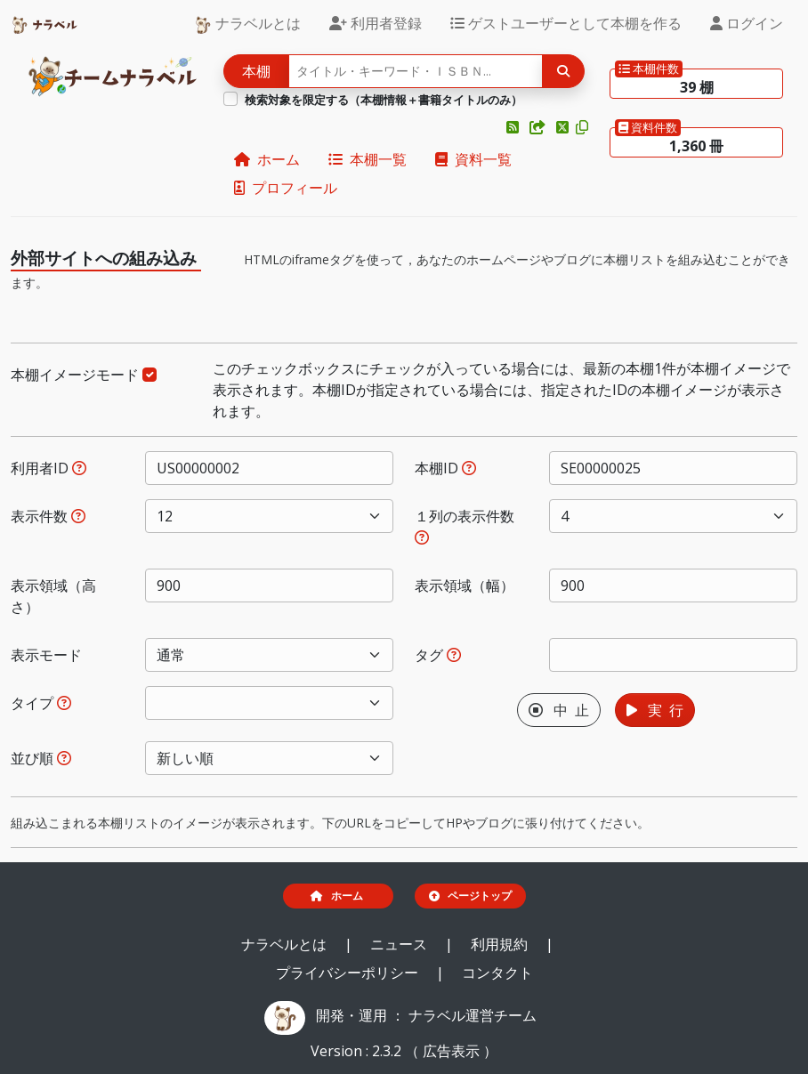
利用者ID (48, 468)
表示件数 (48, 516)
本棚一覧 (367, 159)
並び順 (41, 758)
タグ (438, 655)
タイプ (41, 703)
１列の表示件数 (464, 525)
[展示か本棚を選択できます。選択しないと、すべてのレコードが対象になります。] (64, 703)
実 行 (654, 710)
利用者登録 (375, 23)
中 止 (559, 710)
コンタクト (497, 972)
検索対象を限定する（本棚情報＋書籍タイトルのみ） (383, 100)
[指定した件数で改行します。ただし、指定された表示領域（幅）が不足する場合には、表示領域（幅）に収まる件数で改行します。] (422, 537)
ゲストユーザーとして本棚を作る (566, 23)
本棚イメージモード (84, 374)
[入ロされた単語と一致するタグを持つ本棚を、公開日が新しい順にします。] (454, 655)
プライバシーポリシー (349, 972)
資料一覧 (473, 159)
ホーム (267, 159)
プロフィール (285, 188)
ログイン (746, 23)
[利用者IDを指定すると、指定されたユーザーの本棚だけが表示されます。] (79, 468)
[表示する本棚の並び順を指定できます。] (64, 758)
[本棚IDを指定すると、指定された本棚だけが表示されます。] (469, 468)
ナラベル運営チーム (472, 1015)
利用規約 (501, 944)
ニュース (400, 944)
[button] (514, 127)
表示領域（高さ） (53, 596)
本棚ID (445, 468)
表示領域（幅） (464, 585)
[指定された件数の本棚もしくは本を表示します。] (78, 516)
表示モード (46, 655)
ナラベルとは (247, 23)
